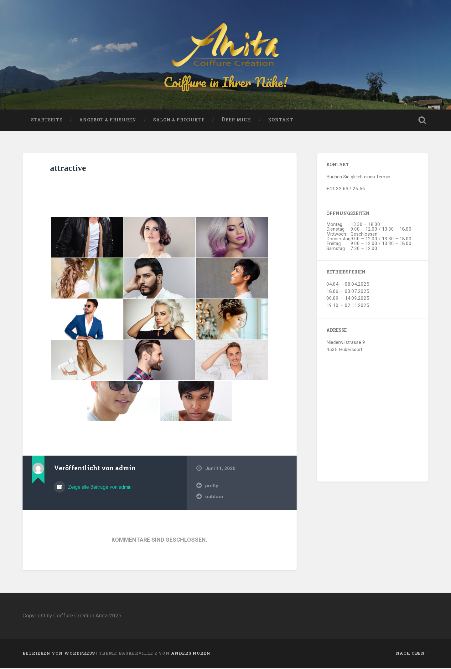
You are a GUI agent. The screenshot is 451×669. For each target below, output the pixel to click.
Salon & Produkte (179, 121)
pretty (211, 487)
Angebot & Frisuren (107, 121)
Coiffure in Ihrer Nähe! (225, 82)
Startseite (46, 121)
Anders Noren (190, 654)
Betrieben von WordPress (59, 654)
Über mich (236, 121)
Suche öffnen (422, 121)
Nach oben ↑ (412, 654)
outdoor (214, 498)
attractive (68, 169)
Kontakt (280, 121)
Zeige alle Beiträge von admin (99, 489)
